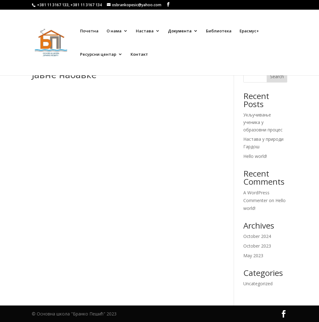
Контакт (139, 54)
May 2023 (253, 255)
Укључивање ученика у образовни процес (263, 122)
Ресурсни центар (98, 54)
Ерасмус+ (249, 31)
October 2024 (257, 236)
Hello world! (255, 156)
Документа (180, 31)
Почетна (89, 31)
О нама (114, 31)
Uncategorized (258, 283)
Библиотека (218, 31)
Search (277, 76)
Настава (145, 31)
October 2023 (257, 246)
